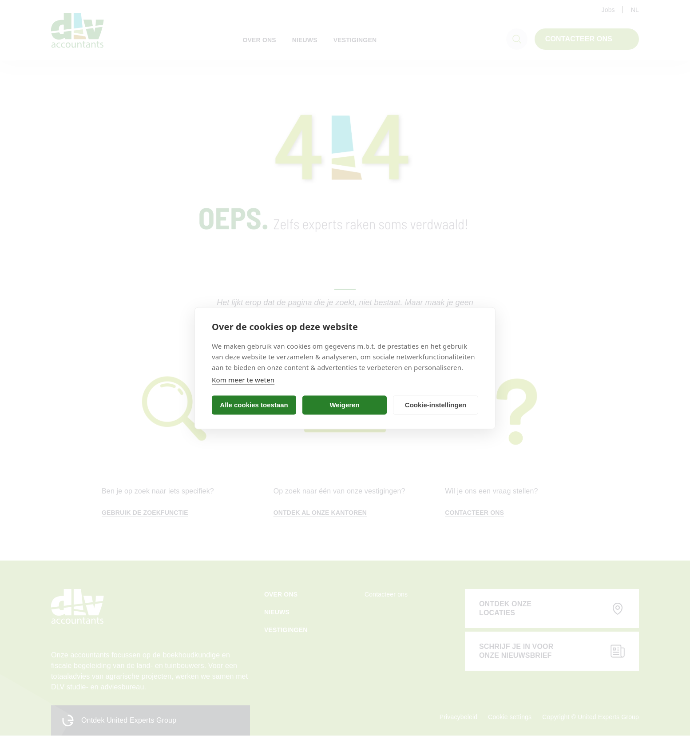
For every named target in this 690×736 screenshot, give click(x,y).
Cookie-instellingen (435, 405)
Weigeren (344, 405)
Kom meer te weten (243, 379)
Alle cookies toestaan (254, 405)
